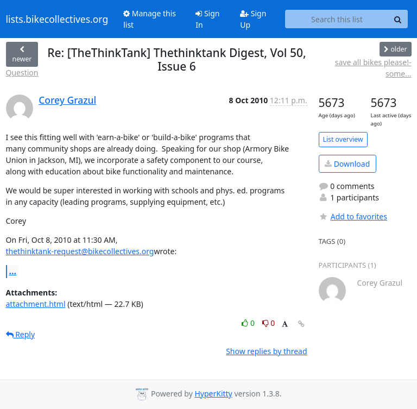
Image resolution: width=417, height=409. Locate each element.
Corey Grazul (67, 99)
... (13, 271)
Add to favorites (353, 216)
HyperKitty (213, 393)
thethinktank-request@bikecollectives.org (80, 251)
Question (22, 72)
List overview (343, 139)
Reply (20, 334)
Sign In (207, 19)
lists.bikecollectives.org (57, 19)
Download (347, 164)
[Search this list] (336, 19)
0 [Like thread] (249, 323)
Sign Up (253, 19)
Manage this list (149, 19)
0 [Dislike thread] (268, 323)
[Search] (398, 19)
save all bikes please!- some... (373, 68)
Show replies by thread (266, 351)
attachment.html (36, 304)
